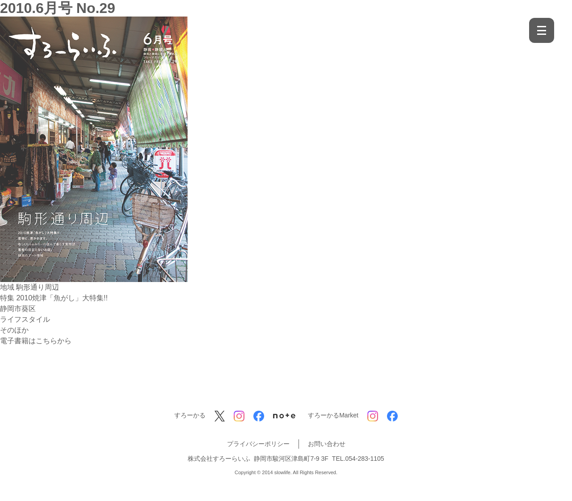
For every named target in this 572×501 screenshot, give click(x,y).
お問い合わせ (326, 443)
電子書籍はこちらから (36, 341)
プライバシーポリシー (258, 443)
